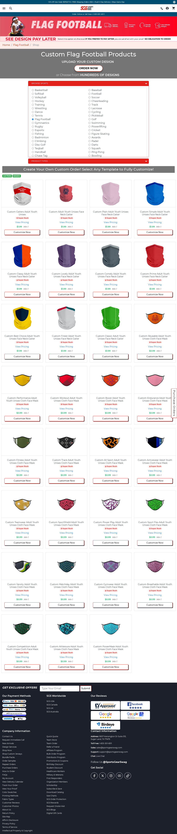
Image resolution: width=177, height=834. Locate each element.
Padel (95, 141)
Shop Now (7, 750)
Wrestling (41, 108)
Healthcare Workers (56, 771)
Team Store (52, 740)
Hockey (39, 101)
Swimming (98, 123)
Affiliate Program (54, 750)
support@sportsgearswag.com (113, 752)
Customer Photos (10, 806)
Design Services (9, 747)
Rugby (39, 126)
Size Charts (52, 796)
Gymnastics (42, 123)
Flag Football (21, 45)
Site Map (6, 816)
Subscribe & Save (54, 789)
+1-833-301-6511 (98, 14)
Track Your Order (10, 785)
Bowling (97, 155)
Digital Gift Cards (54, 813)
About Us (6, 810)
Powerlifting (99, 126)
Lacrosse (97, 108)
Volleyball (40, 97)
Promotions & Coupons (57, 761)
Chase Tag (41, 155)
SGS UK (50, 708)
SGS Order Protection (56, 799)
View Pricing (22, 222)
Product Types (39, 161)
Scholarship (52, 785)
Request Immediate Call (13, 740)
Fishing (39, 133)
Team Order (52, 743)
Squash (96, 148)
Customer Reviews (11, 803)
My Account (7, 778)
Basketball (41, 90)
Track (95, 104)
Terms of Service (9, 827)
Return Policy (8, 813)
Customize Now (22, 232)
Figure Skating (100, 133)
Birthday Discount (55, 764)
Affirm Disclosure (10, 820)
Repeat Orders (9, 764)
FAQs (4, 775)
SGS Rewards (53, 803)
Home (6, 45)
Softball (39, 93)
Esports (39, 130)
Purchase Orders (174, 403)
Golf (94, 119)
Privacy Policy (8, 823)
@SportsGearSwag (115, 762)
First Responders (54, 778)
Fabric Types (8, 799)
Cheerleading (100, 101)
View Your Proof (9, 789)
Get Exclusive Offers (19, 687)
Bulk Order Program (56, 754)
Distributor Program (56, 757)
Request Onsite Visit (56, 806)
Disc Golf (40, 144)
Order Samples (9, 761)
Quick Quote (52, 736)
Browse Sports (39, 83)
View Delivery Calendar (12, 782)
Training (40, 104)
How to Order (8, 771)
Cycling (96, 112)
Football (96, 93)
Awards (96, 137)
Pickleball (97, 115)
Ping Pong (98, 152)
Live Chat (100, 756)
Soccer (96, 97)
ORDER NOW (88, 68)
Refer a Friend (53, 747)
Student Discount (55, 768)
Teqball (39, 148)
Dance (39, 112)
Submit (85, 688)
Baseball (97, 90)
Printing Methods (10, 796)
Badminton (42, 137)
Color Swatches (9, 792)
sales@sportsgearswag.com (109, 747)
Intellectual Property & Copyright (17, 830)
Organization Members (57, 782)
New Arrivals (8, 743)
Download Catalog (55, 792)
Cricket (96, 130)
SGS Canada (52, 705)
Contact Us (7, 736)
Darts (95, 144)
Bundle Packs (8, 757)
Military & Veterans (55, 775)
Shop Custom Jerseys (12, 754)
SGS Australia (53, 712)
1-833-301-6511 (105, 743)
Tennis (39, 115)
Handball (40, 152)
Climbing (40, 141)
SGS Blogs (51, 810)
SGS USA (50, 701)
